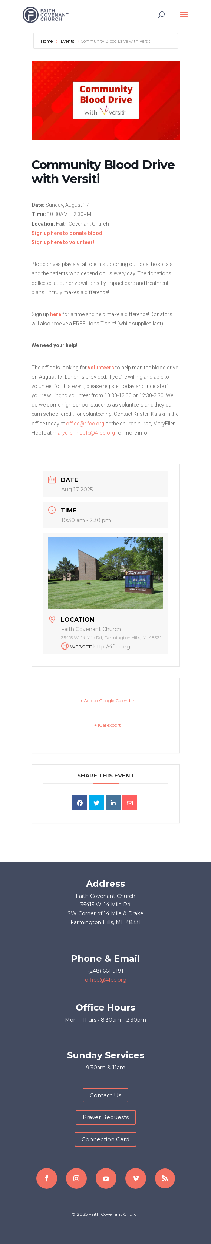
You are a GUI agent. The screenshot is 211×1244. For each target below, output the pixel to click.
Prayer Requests (106, 1117)
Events (67, 41)
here (55, 314)
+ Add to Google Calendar (107, 700)
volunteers (101, 368)
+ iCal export (107, 725)
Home (47, 41)
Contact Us (105, 1095)
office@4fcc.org (85, 424)
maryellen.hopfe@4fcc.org (84, 433)
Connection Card (105, 1139)
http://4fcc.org (111, 646)
